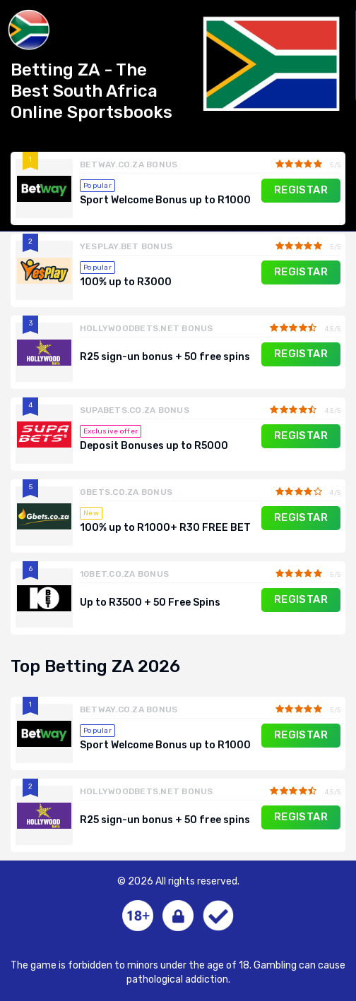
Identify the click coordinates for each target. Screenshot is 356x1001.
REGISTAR (301, 190)
